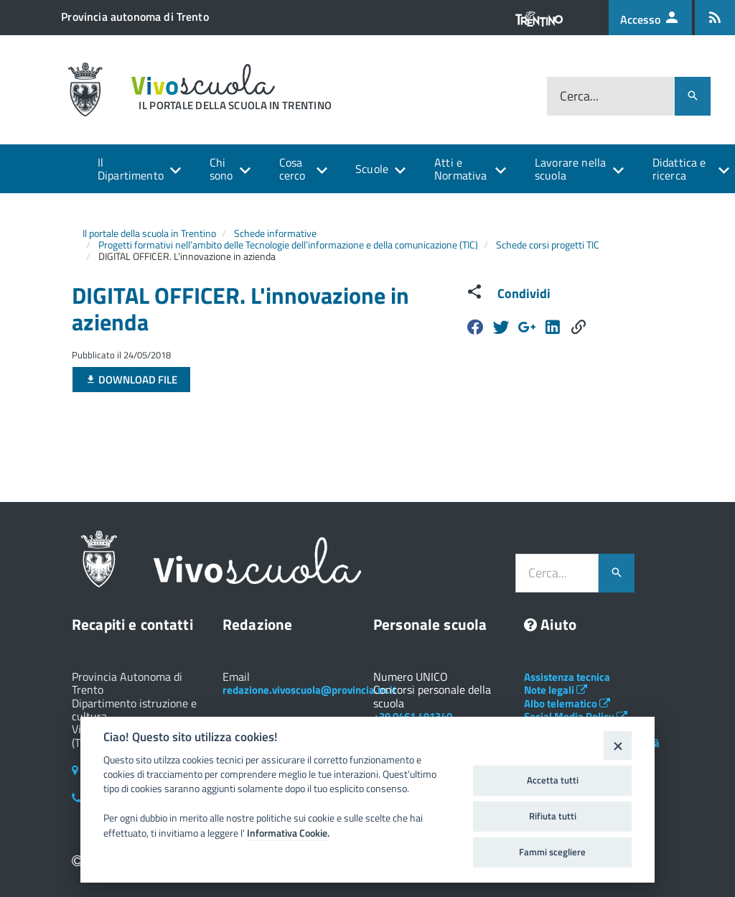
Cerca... (579, 95)
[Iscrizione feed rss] (715, 17)
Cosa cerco (292, 169)
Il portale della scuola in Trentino (149, 233)
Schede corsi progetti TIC (547, 244)
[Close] (618, 745)
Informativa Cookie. (288, 833)
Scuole (371, 168)
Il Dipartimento (131, 169)
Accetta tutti (553, 780)
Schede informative (275, 233)
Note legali (555, 690)
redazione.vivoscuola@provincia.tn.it (309, 690)
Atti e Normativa (460, 169)
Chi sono (221, 169)
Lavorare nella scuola (570, 169)
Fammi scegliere (552, 852)
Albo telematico (567, 703)
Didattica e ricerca (679, 169)
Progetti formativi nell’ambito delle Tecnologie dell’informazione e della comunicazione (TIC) (288, 244)
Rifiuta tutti (552, 816)
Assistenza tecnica (567, 677)
